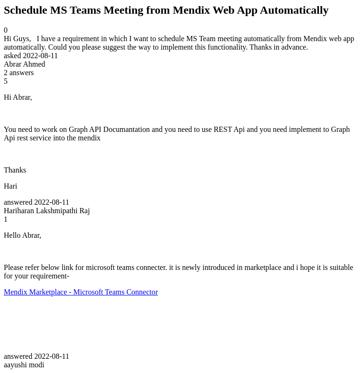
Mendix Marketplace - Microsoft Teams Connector (81, 292)
